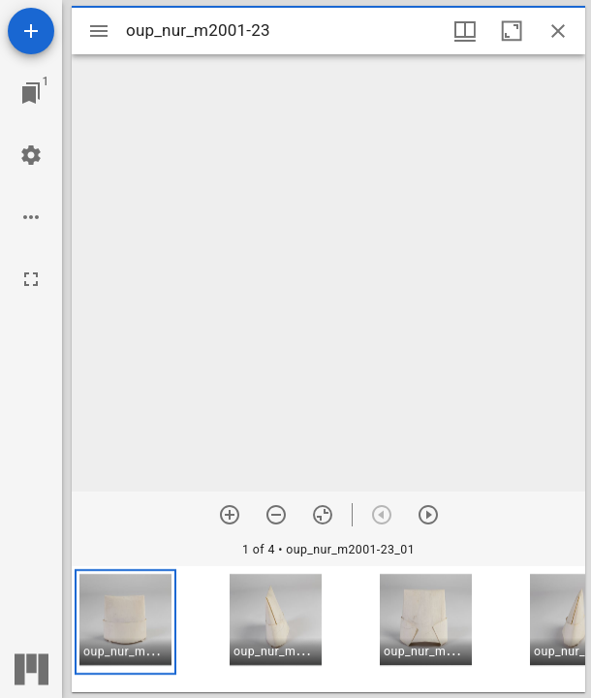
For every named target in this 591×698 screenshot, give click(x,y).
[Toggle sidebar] (99, 31)
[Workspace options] (31, 217)
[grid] (328, 629)
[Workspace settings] (31, 155)
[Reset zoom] (322, 515)
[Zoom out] (276, 515)
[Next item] (428, 515)
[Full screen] (31, 279)
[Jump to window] (31, 93)
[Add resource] (31, 31)
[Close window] (558, 31)
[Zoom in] (229, 515)
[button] (125, 622)
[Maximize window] (511, 31)
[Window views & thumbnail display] (465, 31)
